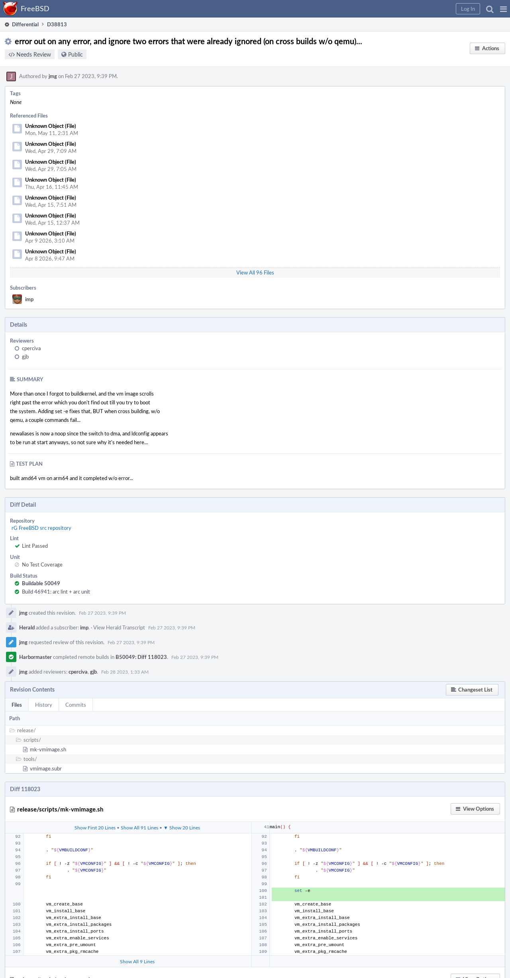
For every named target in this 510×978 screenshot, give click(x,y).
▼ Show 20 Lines (181, 827)
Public (75, 54)
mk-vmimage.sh (48, 749)
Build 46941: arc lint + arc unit (56, 591)
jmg (53, 76)
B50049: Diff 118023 (141, 656)
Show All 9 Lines (137, 961)
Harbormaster (35, 656)
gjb (25, 356)
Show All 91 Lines (139, 827)
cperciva (31, 348)
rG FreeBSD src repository (41, 527)
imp (29, 299)
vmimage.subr (46, 768)
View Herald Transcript (119, 627)
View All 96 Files (255, 272)
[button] (503, 9)
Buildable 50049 (41, 583)
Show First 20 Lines (95, 827)
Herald (27, 627)
